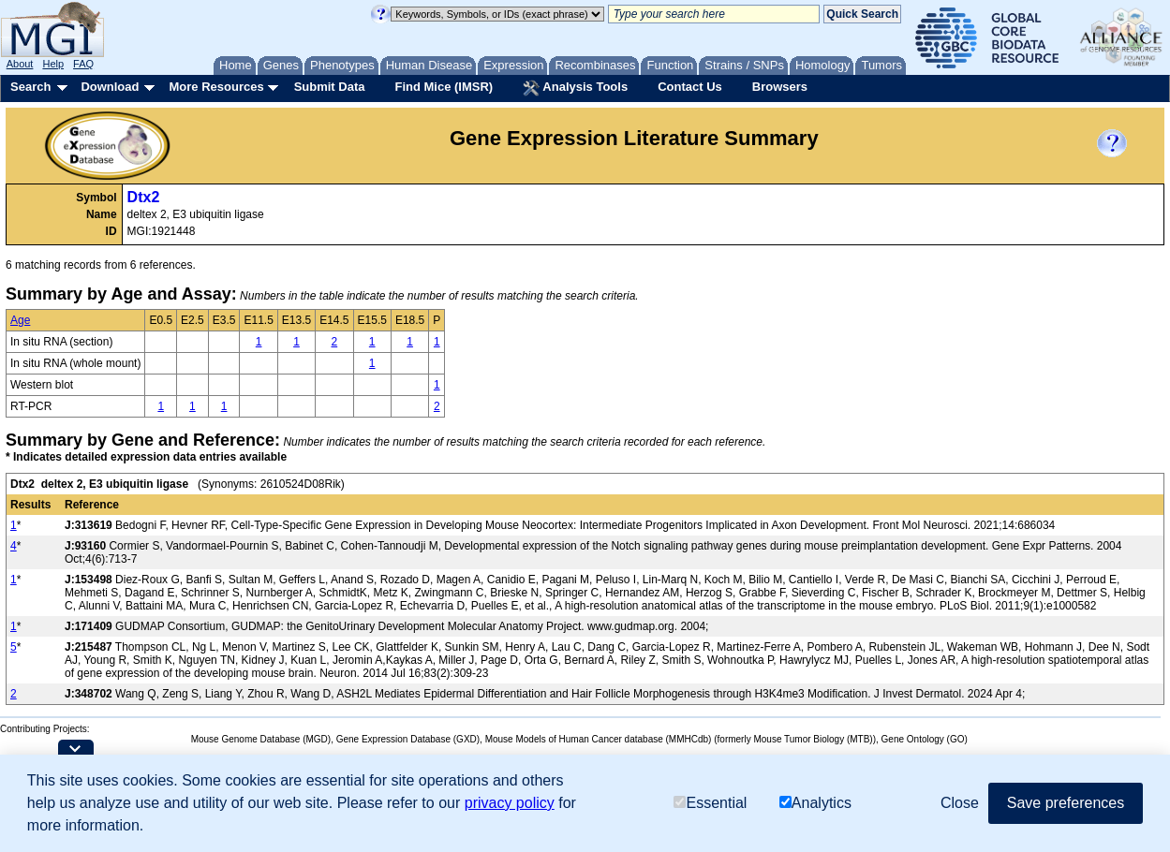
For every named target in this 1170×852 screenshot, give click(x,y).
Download (110, 87)
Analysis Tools (575, 88)
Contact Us (690, 87)
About (20, 63)
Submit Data (329, 87)
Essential (710, 803)
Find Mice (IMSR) (443, 87)
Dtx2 (143, 197)
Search (30, 87)
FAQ (83, 63)
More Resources (216, 87)
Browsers (779, 87)
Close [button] (959, 803)
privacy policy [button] (510, 803)
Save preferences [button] (1065, 803)
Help (53, 63)
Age (20, 320)
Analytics (815, 803)
